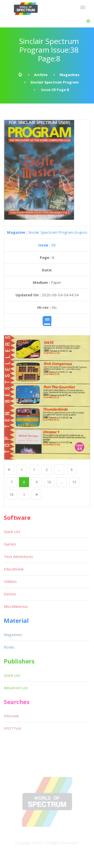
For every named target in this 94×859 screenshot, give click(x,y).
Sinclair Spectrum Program (54, 82)
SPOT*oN (12, 728)
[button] (88, 21)
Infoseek (11, 715)
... (59, 469)
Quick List (12, 531)
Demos (10, 593)
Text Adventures (18, 556)
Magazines (69, 74)
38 (47, 244)
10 (49, 482)
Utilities (10, 581)
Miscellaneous (16, 606)
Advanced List (16, 687)
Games (10, 543)
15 (74, 482)
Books (9, 646)
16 (12, 494)
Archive (41, 74)
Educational (13, 568)
